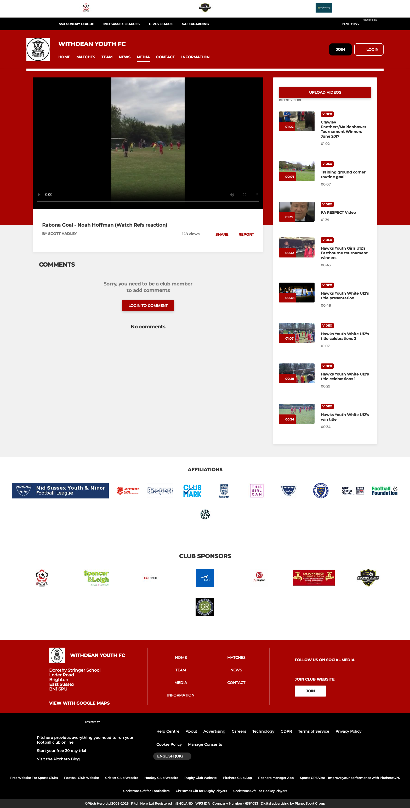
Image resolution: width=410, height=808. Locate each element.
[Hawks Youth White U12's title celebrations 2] (297, 339)
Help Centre (167, 731)
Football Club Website (81, 778)
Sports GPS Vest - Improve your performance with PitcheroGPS (350, 778)
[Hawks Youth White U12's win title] (297, 420)
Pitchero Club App (237, 778)
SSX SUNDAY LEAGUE (76, 24)
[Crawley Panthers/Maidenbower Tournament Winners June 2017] (297, 128)
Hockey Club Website (161, 778)
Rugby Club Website (200, 778)
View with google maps (79, 703)
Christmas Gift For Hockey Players (260, 791)
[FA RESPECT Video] (297, 218)
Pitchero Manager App (276, 778)
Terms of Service (313, 731)
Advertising (214, 731)
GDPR (286, 731)
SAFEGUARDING (195, 24)
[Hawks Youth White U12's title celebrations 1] (297, 380)
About (191, 731)
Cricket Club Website (121, 778)
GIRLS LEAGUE (161, 24)
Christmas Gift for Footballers (146, 791)
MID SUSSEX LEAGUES (121, 24)
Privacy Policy (348, 731)
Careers (239, 731)
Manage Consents (205, 744)
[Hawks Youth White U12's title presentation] (297, 299)
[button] (64, 57)
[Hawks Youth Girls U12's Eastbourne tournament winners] (297, 254)
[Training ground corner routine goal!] (297, 177)
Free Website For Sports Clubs (34, 778)
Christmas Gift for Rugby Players (201, 791)
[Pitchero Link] (373, 26)
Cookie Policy (169, 744)
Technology (263, 731)
